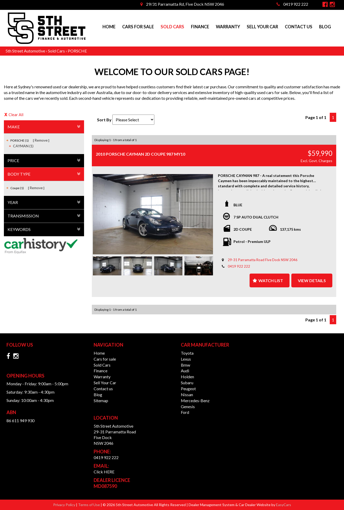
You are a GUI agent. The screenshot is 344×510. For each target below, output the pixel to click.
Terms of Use (89, 504)
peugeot (188, 388)
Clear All (16, 114)
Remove (41, 140)
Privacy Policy (64, 504)
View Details (312, 280)
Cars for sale (138, 26)
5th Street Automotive (25, 50)
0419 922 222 (292, 4)
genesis (188, 406)
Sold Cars (172, 26)
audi (185, 370)
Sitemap (101, 400)
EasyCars (283, 504)
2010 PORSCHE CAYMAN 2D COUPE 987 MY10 (140, 153)
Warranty (228, 26)
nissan (187, 394)
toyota (187, 352)
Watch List (270, 280)
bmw (185, 364)
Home (108, 26)
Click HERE (104, 471)
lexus (186, 358)
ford (185, 412)
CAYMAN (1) (23, 146)
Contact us (298, 26)
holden (187, 376)
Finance (200, 26)
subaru (187, 382)
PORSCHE (77, 50)
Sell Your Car (262, 26)
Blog (325, 26)
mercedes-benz (195, 400)
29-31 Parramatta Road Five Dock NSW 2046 (263, 260)
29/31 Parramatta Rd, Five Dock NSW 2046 (182, 4)
